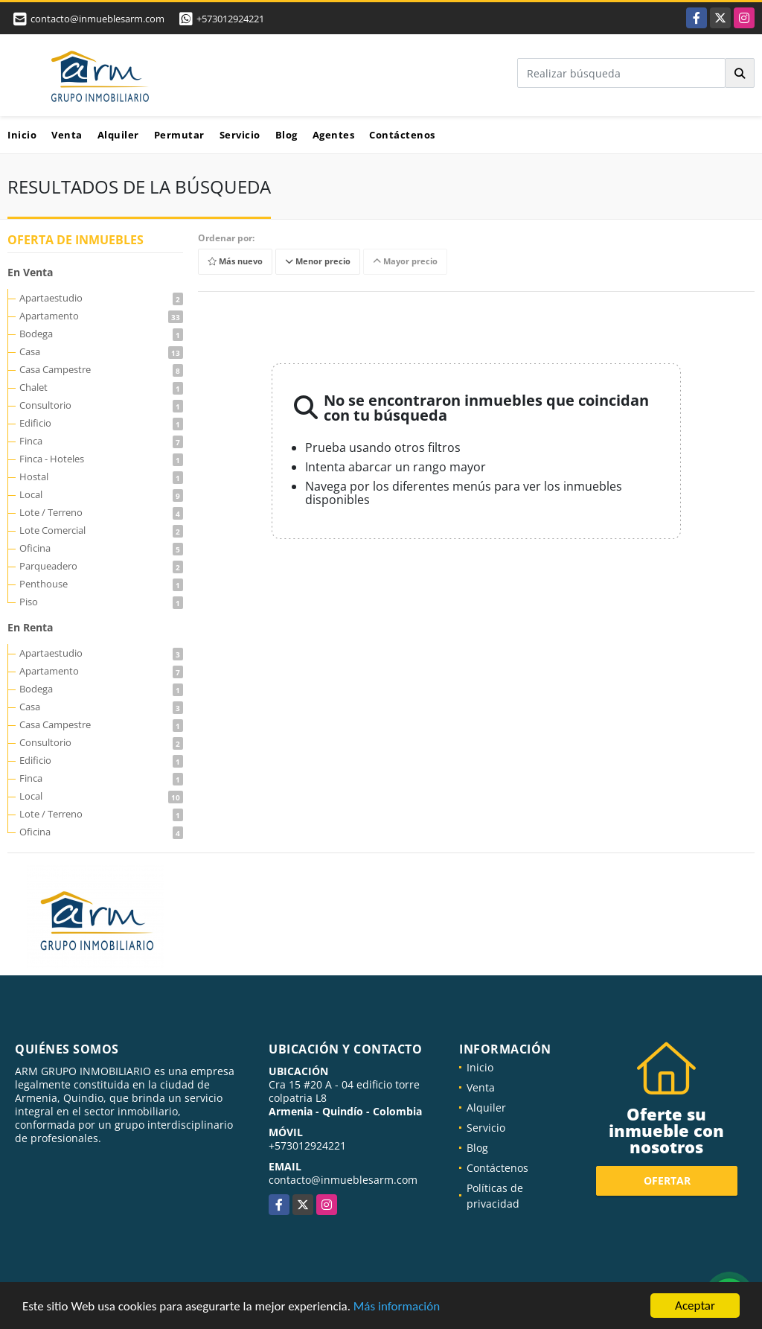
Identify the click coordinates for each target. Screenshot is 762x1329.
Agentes (334, 134)
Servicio (240, 134)
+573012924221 (230, 18)
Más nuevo (235, 261)
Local (101, 494)
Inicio (21, 134)
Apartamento (101, 315)
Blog (286, 134)
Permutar (179, 134)
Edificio (101, 423)
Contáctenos (402, 134)
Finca (101, 441)
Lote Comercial (101, 530)
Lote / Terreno (101, 512)
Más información (396, 1307)
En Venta (30, 272)
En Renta (30, 627)
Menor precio (317, 261)
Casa (101, 351)
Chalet (101, 387)
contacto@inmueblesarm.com (343, 1180)
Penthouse (101, 584)
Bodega (101, 333)
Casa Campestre (101, 369)
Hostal (101, 476)
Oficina (101, 548)
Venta (67, 134)
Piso (101, 601)
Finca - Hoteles (101, 458)
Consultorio (101, 405)
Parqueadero (101, 566)
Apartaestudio (101, 298)
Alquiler (118, 134)
